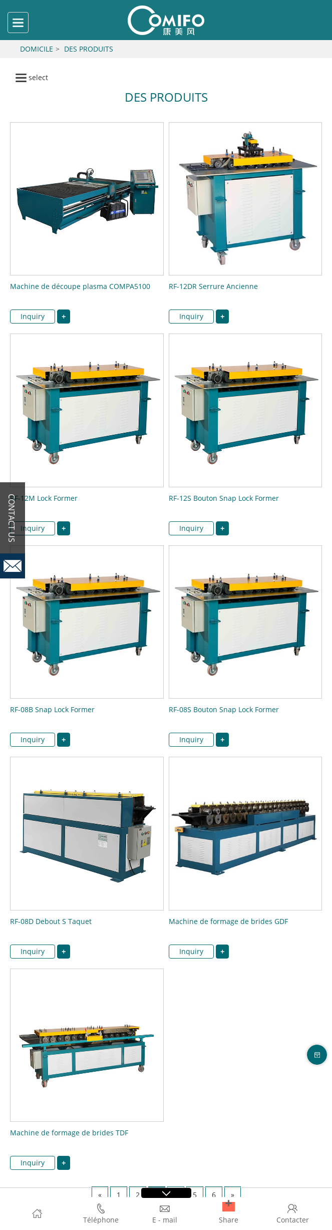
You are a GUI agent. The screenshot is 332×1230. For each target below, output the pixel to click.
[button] (228, 1206)
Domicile (36, 49)
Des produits (88, 49)
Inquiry (33, 316)
